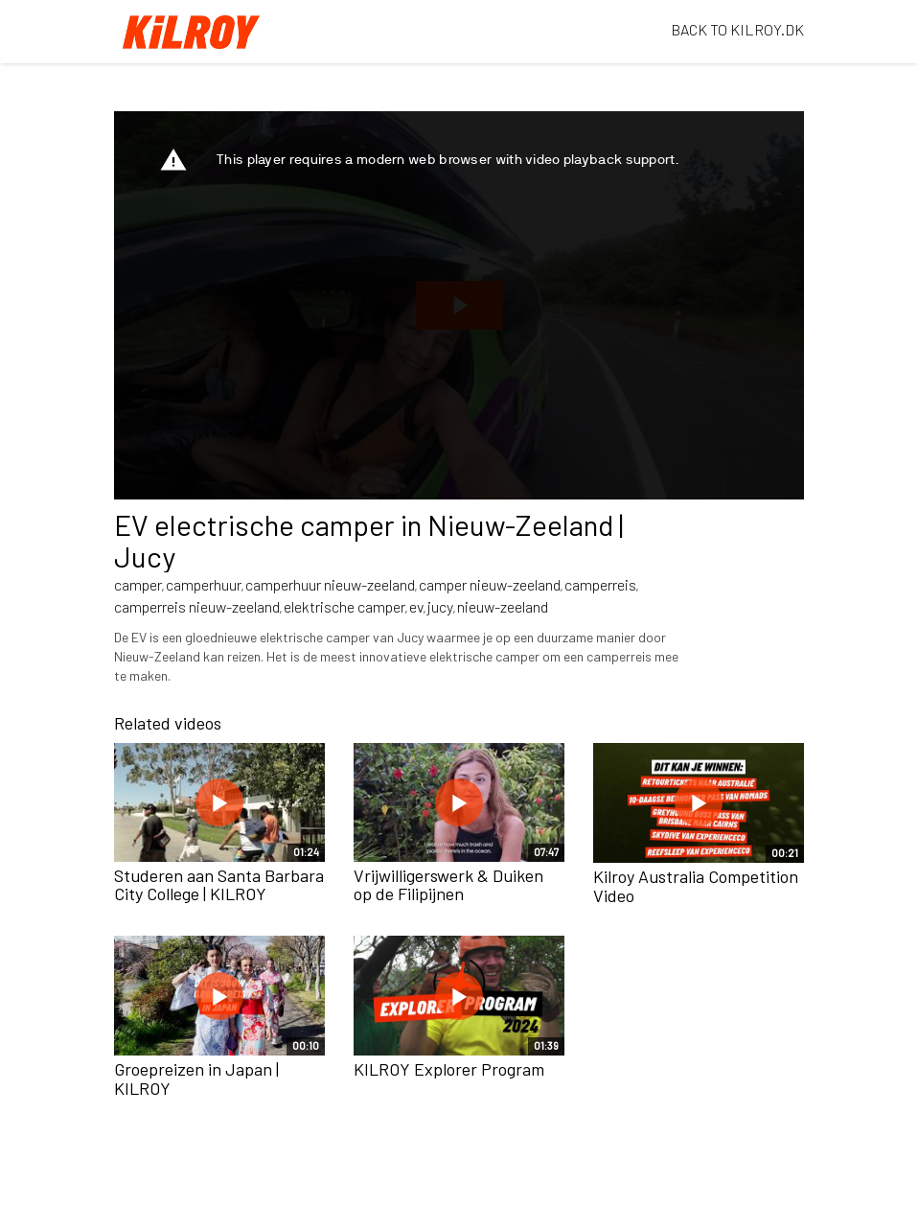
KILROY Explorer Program (449, 1068)
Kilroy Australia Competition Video (695, 886)
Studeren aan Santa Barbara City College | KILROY (219, 885)
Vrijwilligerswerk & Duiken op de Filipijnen (448, 885)
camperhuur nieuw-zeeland (330, 584)
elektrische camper (344, 606)
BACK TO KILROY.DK (737, 29)
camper (138, 584)
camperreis (600, 584)
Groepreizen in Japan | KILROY (196, 1078)
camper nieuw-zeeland (490, 584)
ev (416, 606)
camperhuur (203, 584)
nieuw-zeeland (502, 606)
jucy (440, 606)
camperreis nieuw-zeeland (197, 606)
